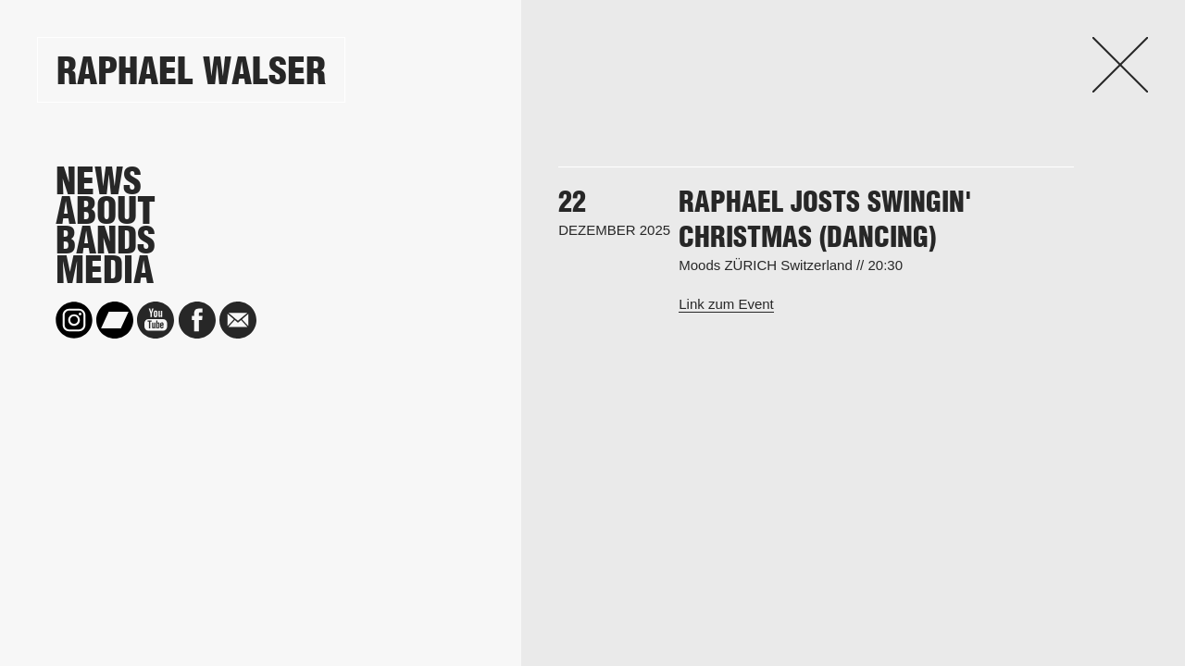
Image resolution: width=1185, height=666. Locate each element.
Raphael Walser (191, 70)
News (99, 181)
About (106, 211)
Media (105, 270)
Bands (106, 240)
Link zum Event (726, 304)
